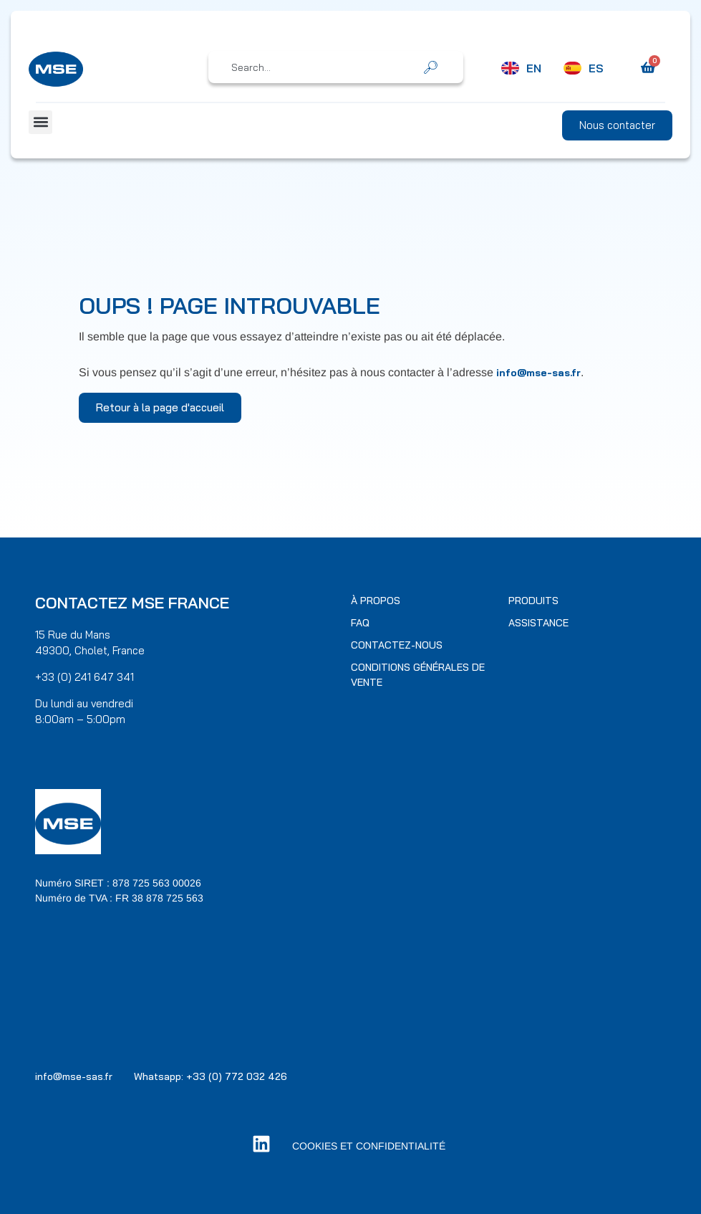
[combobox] (326, 67)
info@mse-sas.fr (538, 372)
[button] (40, 122)
